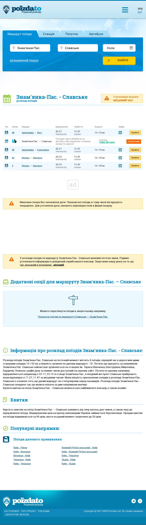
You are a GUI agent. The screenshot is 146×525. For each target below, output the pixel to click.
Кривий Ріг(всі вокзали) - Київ (79, 447)
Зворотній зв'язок (17, 514)
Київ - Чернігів (70, 455)
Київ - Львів (69, 463)
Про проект (28, 511)
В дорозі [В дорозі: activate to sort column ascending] (98, 126)
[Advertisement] (73, 82)
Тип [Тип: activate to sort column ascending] (6, 126)
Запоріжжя (28, 132)
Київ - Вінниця (21, 451)
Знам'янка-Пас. (61, 134)
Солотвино (43, 149)
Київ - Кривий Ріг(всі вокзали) (79, 451)
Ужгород (37, 157)
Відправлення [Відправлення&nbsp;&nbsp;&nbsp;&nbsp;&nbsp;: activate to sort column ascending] (63, 126)
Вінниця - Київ (21, 455)
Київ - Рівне (20, 447)
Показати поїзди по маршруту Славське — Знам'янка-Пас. (73, 316)
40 (13, 132)
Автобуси (96, 34)
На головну (11, 511)
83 (13, 157)
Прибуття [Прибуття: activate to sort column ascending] (78, 126)
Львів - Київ (69, 459)
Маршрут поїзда (19, 34)
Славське (77, 134)
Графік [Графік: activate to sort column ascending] (121, 126)
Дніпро (26, 157)
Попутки (71, 34)
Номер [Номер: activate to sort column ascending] (15, 126)
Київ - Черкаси (22, 463)
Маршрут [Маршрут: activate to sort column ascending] (26, 126)
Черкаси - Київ (22, 459)
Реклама (44, 511)
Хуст (39, 132)
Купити (135, 132)
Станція (48, 34)
